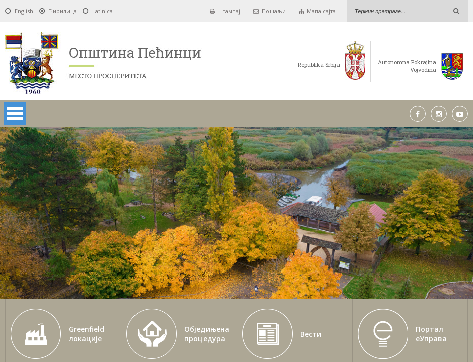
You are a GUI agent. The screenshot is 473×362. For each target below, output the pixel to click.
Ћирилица (63, 11)
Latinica (102, 11)
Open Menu (15, 113)
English (24, 11)
